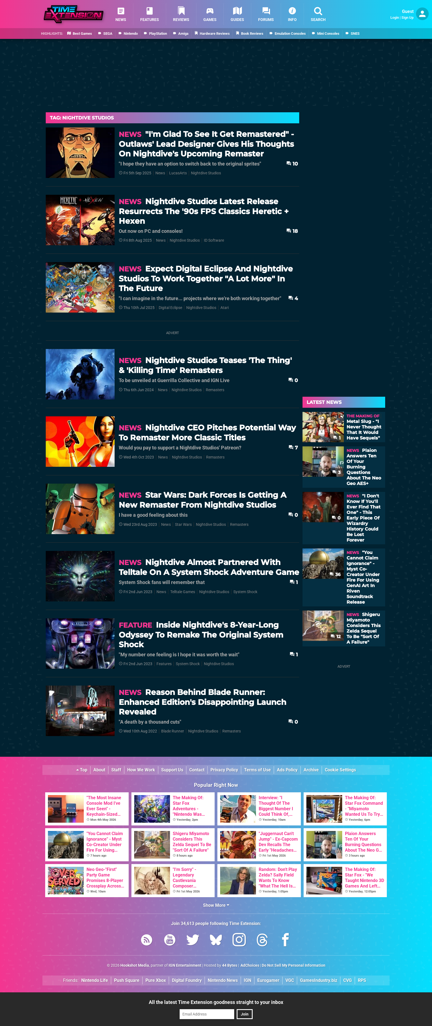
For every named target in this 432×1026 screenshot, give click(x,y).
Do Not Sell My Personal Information (293, 965)
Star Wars (183, 524)
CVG (347, 980)
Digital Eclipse (170, 307)
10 (292, 164)
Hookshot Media (134, 965)
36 (335, 574)
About (99, 769)
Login (394, 17)
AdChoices (249, 965)
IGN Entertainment (185, 965)
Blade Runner (172, 731)
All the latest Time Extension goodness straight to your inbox (216, 1002)
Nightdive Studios (206, 173)
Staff (116, 769)
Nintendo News (223, 980)
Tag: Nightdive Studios (82, 118)
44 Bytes (229, 965)
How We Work (141, 769)
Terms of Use (257, 769)
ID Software (214, 240)
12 (336, 636)
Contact (196, 769)
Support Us (172, 769)
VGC (289, 980)
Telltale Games (182, 592)
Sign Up (407, 17)
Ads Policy (287, 769)
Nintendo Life (94, 980)
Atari (224, 307)
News (160, 173)
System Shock (245, 592)
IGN (247, 980)
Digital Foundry (187, 980)
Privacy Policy (224, 769)
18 (292, 231)
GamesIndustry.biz (318, 980)
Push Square (126, 980)
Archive (311, 769)
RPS (362, 980)
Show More (216, 905)
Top (81, 769)
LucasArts (178, 173)
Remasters (215, 390)
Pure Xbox (155, 980)
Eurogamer (268, 980)
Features (164, 664)
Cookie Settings (340, 769)
